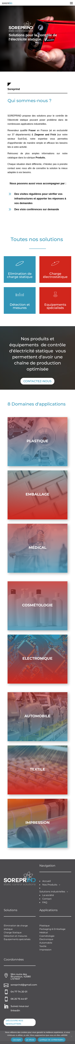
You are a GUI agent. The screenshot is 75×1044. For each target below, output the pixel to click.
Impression (37, 822)
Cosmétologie (37, 605)
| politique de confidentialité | (51, 1040)
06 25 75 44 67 (19, 998)
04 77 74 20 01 (19, 991)
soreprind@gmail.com (24, 984)
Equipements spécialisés (55, 306)
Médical (37, 547)
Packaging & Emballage (52, 929)
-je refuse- (30, 1040)
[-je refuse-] (71, 1036)
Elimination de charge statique (19, 275)
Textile (37, 769)
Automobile (37, 716)
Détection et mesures (20, 306)
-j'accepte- (16, 1040)
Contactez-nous (37, 381)
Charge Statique (13, 932)
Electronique (37, 658)
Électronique (46, 939)
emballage (37, 494)
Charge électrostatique (55, 275)
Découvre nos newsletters (14, 1022)
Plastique (37, 441)
